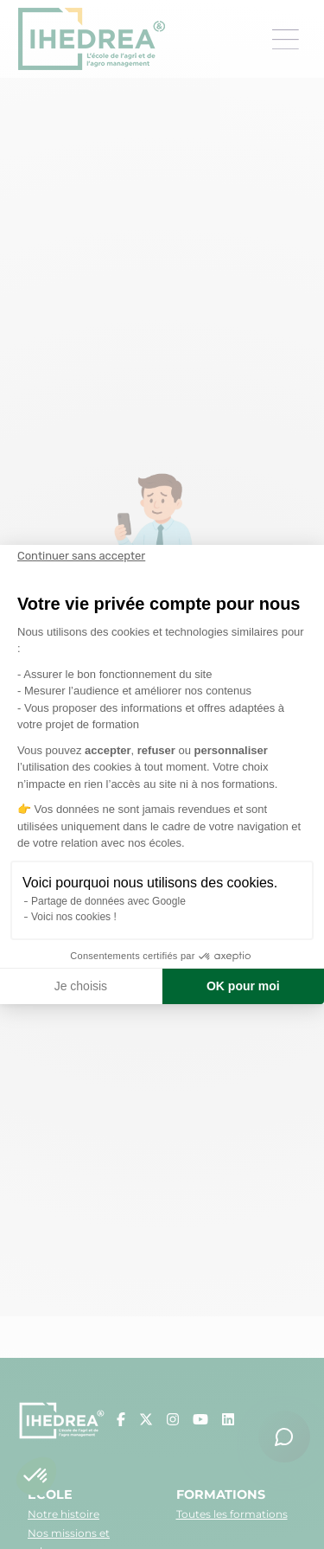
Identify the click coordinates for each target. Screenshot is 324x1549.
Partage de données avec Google (108, 901)
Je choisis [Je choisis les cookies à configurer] (80, 986)
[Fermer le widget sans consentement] (81, 556)
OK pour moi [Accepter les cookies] (243, 986)
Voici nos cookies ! (74, 917)
